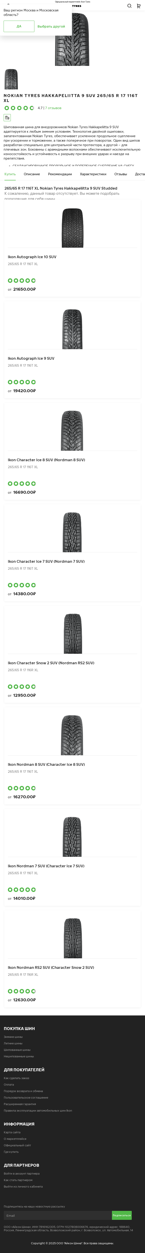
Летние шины (13, 1043)
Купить (10, 174)
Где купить (11, 1151)
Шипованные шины (17, 1050)
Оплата (9, 1084)
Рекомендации (60, 174)
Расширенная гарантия (20, 1104)
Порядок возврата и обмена (23, 1091)
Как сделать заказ (16, 1078)
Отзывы (120, 174)
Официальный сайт (17, 1145)
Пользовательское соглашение (26, 1097)
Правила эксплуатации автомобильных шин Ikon (38, 1110)
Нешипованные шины (19, 1056)
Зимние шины (13, 1037)
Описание (32, 174)
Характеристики (93, 174)
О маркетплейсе (15, 1138)
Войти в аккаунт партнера (22, 1173)
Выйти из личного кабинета (23, 1186)
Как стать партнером (18, 1180)
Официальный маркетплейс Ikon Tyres (72, 2)
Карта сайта (12, 1132)
